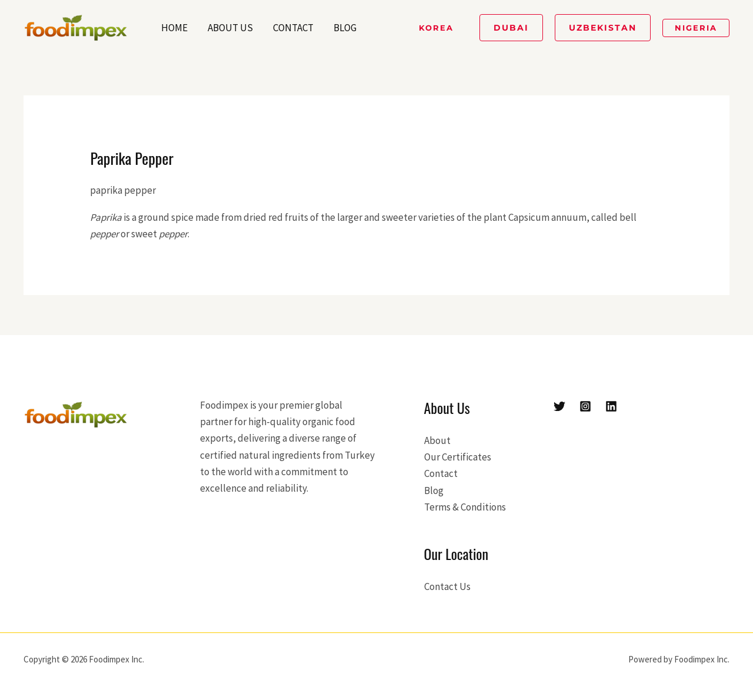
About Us (230, 27)
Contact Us (447, 586)
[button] (436, 28)
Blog (345, 27)
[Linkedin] (611, 406)
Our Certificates (457, 456)
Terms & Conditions (465, 507)
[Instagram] (585, 406)
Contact (293, 27)
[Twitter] (559, 406)
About (437, 440)
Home (174, 27)
